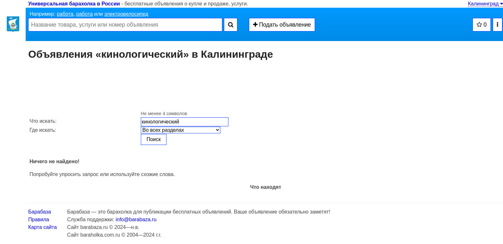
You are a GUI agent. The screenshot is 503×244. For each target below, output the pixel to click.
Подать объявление (282, 24)
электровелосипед (126, 14)
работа (65, 14)
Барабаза (39, 212)
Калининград (485, 3)
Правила (38, 219)
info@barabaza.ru (135, 219)
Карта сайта (42, 227)
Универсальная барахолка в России (74, 3)
